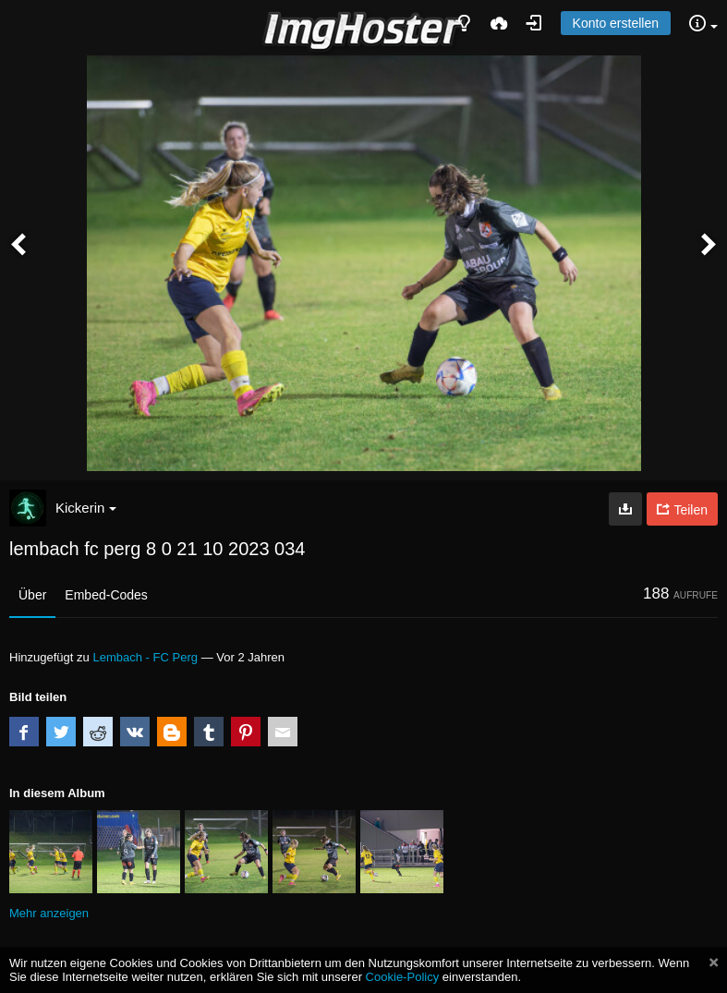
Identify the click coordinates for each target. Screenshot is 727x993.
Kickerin (85, 507)
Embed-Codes (106, 594)
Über (32, 594)
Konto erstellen (616, 23)
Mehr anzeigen (49, 913)
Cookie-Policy (403, 977)
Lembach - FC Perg (145, 657)
